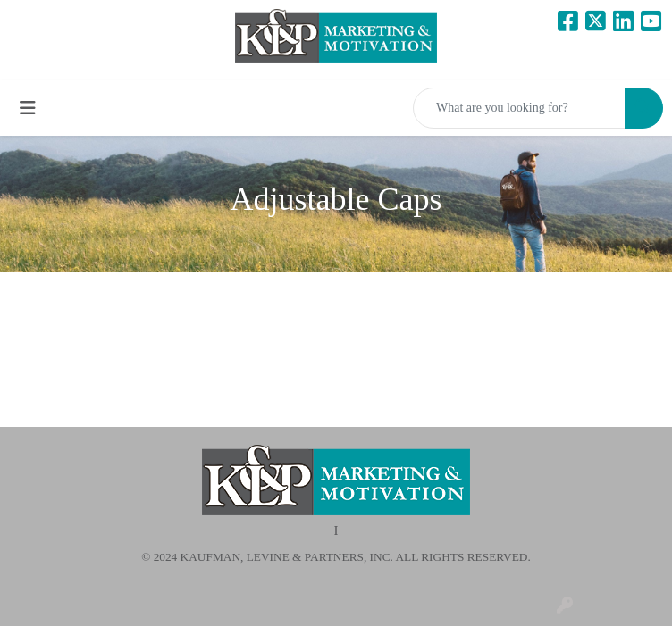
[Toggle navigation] (27, 108)
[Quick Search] (519, 108)
